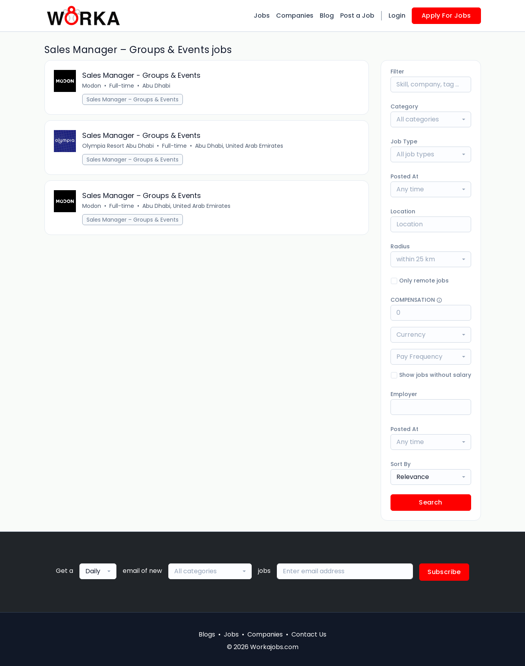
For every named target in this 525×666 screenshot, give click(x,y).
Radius (400, 246)
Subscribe (444, 571)
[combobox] (431, 119)
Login (397, 15)
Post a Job (357, 15)
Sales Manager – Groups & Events (133, 99)
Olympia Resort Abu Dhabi (118, 146)
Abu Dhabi (157, 86)
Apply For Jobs (446, 15)
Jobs (262, 15)
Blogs (207, 634)
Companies (294, 15)
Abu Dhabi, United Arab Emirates (239, 146)
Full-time (122, 86)
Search (430, 502)
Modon (92, 86)
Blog (327, 15)
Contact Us (308, 634)
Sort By (401, 464)
